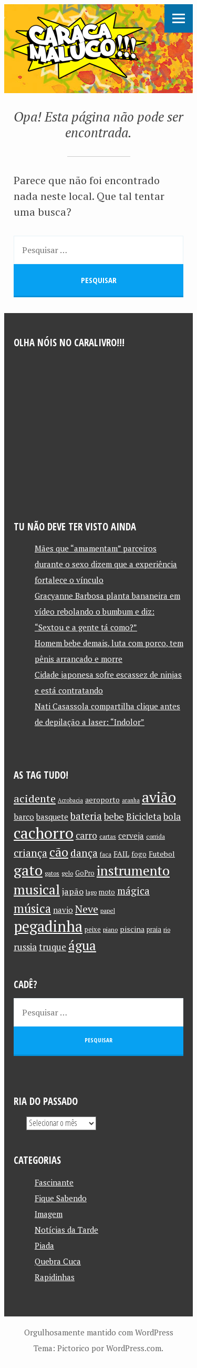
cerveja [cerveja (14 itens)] (131, 836)
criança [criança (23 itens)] (30, 853)
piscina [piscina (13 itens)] (132, 929)
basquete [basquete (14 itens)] (52, 817)
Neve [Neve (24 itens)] (86, 909)
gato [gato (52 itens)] (28, 870)
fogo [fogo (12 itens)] (139, 854)
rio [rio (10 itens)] (166, 929)
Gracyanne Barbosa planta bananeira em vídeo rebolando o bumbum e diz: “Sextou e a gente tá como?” (107, 611)
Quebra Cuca (58, 1261)
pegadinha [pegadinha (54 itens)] (48, 926)
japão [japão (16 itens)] (73, 891)
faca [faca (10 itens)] (105, 854)
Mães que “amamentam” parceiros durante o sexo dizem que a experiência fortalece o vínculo (106, 564)
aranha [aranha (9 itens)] (131, 800)
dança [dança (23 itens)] (84, 853)
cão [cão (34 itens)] (58, 852)
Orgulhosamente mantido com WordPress (98, 1332)
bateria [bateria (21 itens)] (86, 816)
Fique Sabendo (61, 1198)
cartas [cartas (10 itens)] (107, 836)
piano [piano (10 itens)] (110, 929)
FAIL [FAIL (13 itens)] (121, 854)
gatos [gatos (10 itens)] (52, 873)
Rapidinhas (55, 1277)
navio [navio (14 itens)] (63, 910)
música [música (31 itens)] (32, 908)
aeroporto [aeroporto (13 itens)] (102, 799)
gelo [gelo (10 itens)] (67, 873)
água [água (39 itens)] (82, 945)
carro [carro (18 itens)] (86, 835)
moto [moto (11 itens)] (107, 892)
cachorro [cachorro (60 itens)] (44, 833)
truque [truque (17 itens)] (52, 947)
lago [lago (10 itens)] (91, 892)
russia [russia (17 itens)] (25, 947)
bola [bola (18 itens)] (172, 816)
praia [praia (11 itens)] (154, 929)
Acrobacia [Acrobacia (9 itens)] (70, 800)
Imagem (49, 1214)
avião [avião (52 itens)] (159, 797)
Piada (44, 1245)
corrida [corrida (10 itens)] (155, 836)
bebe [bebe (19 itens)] (114, 816)
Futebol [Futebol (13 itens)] (162, 854)
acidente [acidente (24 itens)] (35, 798)
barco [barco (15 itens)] (24, 816)
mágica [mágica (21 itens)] (133, 890)
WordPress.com (133, 1348)
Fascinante (54, 1182)
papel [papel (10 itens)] (107, 910)
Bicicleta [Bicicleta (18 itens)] (143, 816)
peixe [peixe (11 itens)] (93, 929)
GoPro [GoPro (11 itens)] (85, 873)
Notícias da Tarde (66, 1229)
